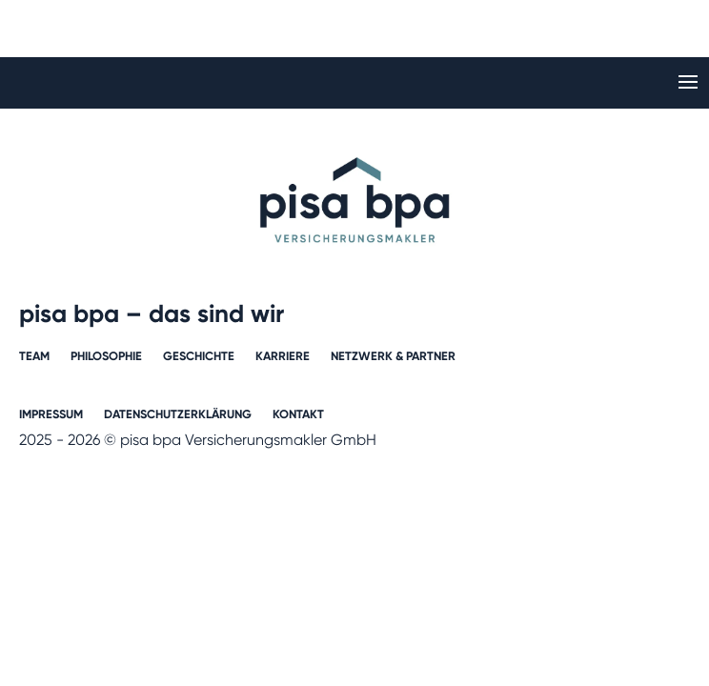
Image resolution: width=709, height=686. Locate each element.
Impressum (51, 414)
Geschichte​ (198, 356)
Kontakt (298, 414)
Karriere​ (282, 356)
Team (34, 356)
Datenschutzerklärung (178, 414)
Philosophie (106, 356)
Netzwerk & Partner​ (393, 356)
